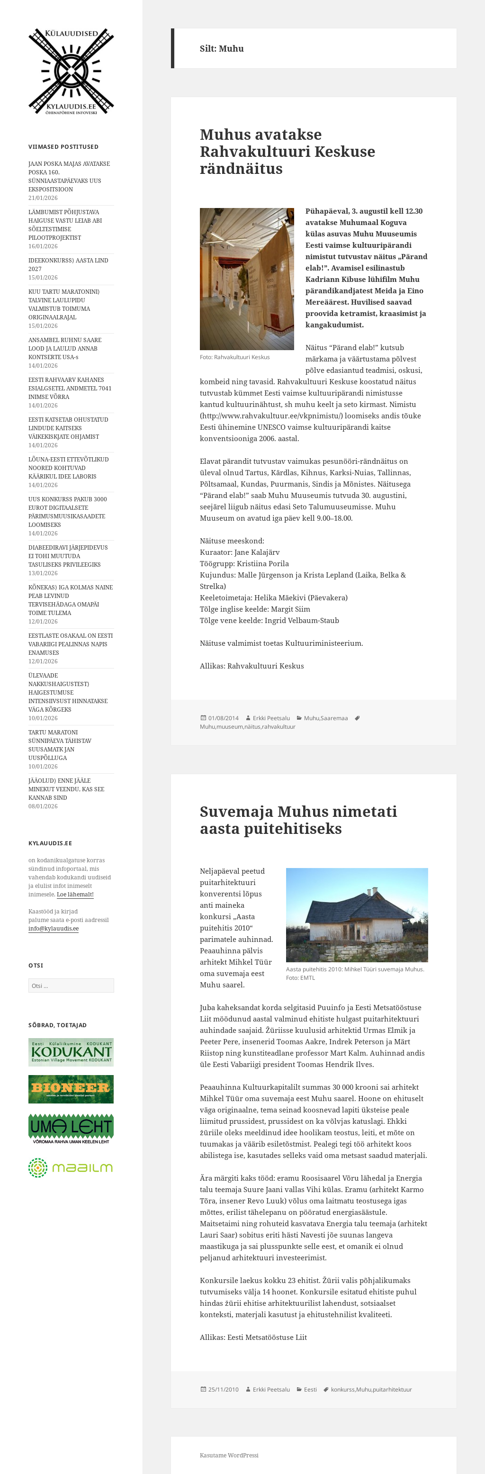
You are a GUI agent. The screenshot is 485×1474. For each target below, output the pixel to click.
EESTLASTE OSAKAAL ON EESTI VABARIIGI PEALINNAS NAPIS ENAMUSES (70, 644)
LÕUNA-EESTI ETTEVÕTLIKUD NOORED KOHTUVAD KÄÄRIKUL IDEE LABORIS (68, 467)
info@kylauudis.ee (53, 928)
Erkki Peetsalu (271, 718)
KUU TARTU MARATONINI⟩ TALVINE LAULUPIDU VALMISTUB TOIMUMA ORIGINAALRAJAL (64, 304)
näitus (252, 727)
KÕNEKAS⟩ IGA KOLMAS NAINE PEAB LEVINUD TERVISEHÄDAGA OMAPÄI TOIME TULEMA (70, 600)
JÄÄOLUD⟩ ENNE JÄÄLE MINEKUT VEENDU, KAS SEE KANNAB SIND (66, 789)
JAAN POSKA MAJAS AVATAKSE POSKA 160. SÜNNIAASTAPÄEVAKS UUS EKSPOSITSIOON (69, 176)
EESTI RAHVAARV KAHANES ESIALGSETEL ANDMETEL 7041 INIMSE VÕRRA (70, 388)
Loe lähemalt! (75, 894)
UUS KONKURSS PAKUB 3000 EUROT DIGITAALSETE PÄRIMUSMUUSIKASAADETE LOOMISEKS (67, 512)
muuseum (229, 727)
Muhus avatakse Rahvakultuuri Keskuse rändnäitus (288, 151)
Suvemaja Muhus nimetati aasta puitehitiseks (298, 819)
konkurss (343, 1389)
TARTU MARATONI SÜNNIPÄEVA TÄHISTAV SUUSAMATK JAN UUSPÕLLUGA (59, 745)
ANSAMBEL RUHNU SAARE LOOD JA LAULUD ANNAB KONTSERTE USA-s (64, 348)
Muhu (311, 718)
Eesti (310, 1389)
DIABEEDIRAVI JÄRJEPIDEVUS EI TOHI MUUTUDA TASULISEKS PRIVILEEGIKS (68, 556)
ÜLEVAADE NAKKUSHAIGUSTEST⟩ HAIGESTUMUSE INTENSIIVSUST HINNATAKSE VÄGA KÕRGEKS (68, 692)
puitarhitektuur (392, 1389)
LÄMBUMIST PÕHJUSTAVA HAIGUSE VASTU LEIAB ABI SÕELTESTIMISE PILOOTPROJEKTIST (65, 225)
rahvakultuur (279, 727)
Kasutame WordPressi (229, 1455)
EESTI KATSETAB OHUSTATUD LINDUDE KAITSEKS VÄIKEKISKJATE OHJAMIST (68, 428)
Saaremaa (334, 718)
